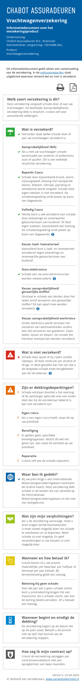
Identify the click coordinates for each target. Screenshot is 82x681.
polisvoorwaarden (52, 72)
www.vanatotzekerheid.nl (62, 679)
